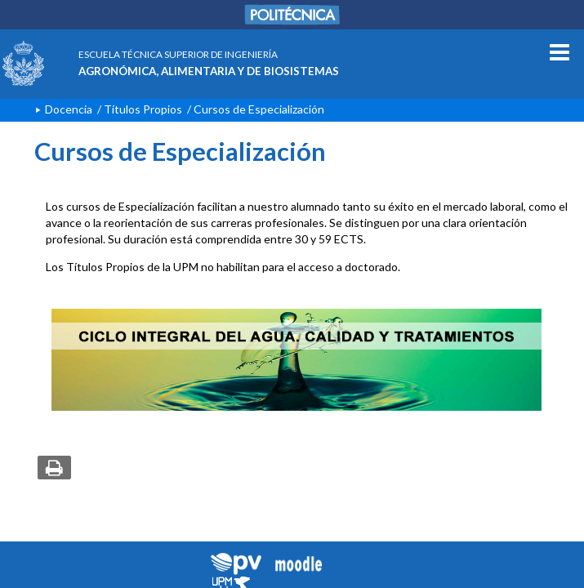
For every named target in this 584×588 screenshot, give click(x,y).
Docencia (68, 109)
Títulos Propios (143, 109)
